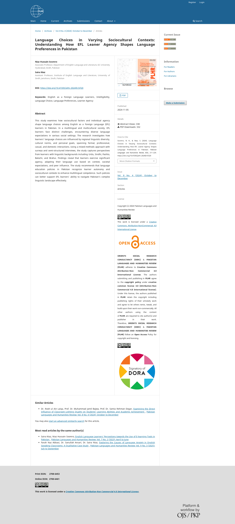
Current (55, 20)
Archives (68, 20)
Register (192, 2)
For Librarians (170, 76)
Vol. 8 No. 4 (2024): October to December (74, 31)
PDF (124, 95)
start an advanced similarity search (66, 421)
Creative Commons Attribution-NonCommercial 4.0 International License (137, 225)
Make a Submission (175, 103)
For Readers (169, 67)
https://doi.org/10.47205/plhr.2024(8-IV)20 (61, 88)
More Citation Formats (130, 161)
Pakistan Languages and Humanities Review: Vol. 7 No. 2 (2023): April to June (90, 439)
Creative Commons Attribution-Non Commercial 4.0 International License (102, 491)
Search (197, 20)
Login (201, 2)
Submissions (83, 20)
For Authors (169, 71)
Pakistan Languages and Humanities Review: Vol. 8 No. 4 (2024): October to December (98, 413)
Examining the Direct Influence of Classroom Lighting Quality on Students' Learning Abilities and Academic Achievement (98, 410)
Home (43, 20)
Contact (98, 20)
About (110, 20)
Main (33, 20)
